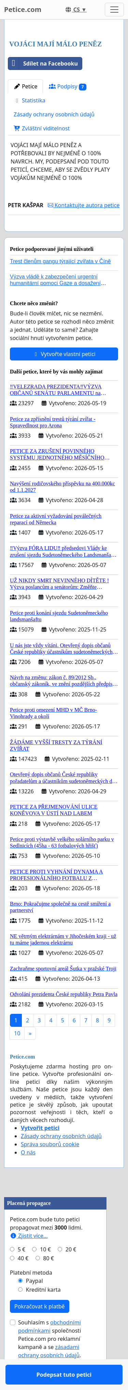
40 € (23, 1278)
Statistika (29, 100)
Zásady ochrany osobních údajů (54, 114)
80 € (48, 1278)
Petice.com (22, 9)
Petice (25, 86)
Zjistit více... (29, 1255)
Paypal (34, 1300)
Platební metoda (31, 1292)
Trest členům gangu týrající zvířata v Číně (60, 281)
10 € (45, 1269)
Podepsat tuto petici (64, 236)
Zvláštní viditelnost (42, 128)
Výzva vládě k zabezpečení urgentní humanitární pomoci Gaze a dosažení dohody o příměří (55, 303)
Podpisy (67, 86)
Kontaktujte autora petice (84, 205)
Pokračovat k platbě (39, 1326)
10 (17, 1053)
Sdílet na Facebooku (43, 63)
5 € (21, 1269)
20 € (71, 1269)
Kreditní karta (43, 1309)
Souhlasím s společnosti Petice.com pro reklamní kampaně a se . (49, 1358)
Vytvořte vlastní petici (64, 374)
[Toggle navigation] (114, 9)
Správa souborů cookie (50, 1164)
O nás (28, 1172)
